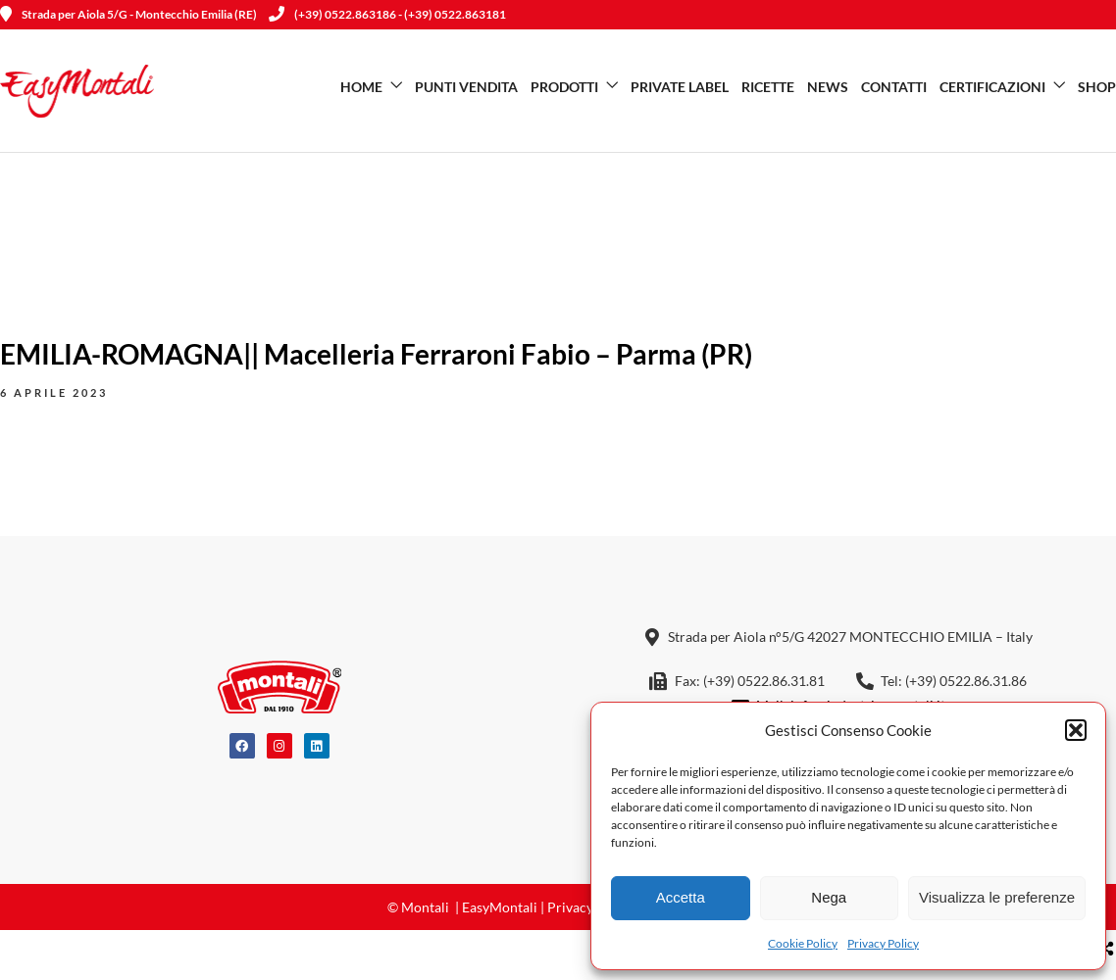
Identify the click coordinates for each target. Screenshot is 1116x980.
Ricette (767, 86)
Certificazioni (992, 86)
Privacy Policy (883, 943)
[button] (1076, 730)
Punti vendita (466, 86)
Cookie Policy (802, 943)
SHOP (1097, 86)
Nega (828, 897)
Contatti (894, 86)
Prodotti (564, 86)
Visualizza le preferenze (997, 897)
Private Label (680, 86)
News (827, 86)
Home (361, 86)
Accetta (680, 897)
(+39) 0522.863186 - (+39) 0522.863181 (387, 14)
